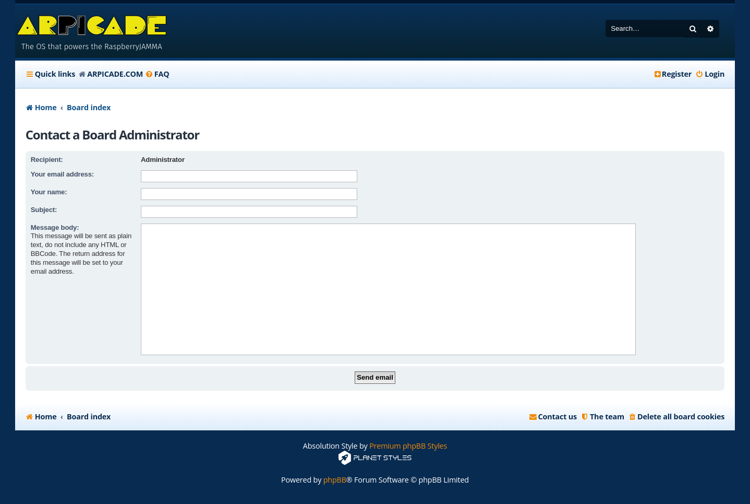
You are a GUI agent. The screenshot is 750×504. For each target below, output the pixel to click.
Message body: (55, 227)
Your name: (49, 192)
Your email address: (62, 174)
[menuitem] (157, 74)
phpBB (334, 480)
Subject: (44, 210)
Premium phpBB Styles (408, 446)
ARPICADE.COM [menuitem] (115, 74)
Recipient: (47, 159)
